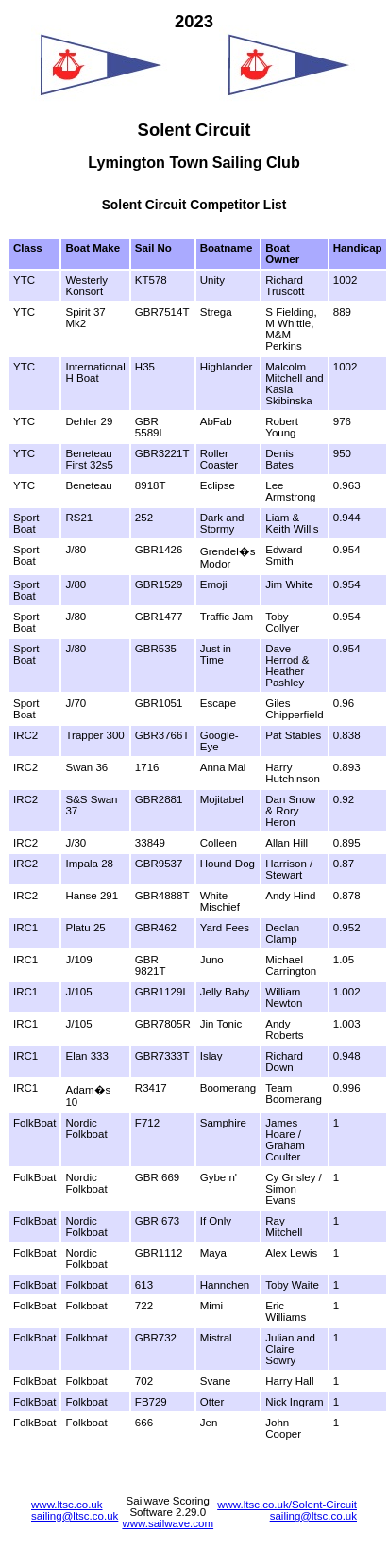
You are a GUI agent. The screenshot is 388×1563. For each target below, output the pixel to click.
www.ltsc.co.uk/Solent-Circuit (287, 1504)
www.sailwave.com (167, 1523)
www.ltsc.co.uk (67, 1504)
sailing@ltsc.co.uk (74, 1516)
